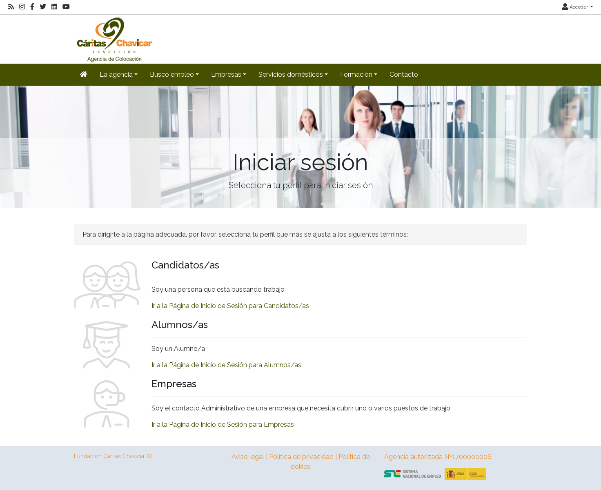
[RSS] (11, 7)
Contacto (404, 74)
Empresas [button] (226, 74)
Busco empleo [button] (172, 74)
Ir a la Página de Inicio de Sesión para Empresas (222, 424)
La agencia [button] (116, 74)
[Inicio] (113, 38)
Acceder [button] (575, 7)
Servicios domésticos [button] (290, 74)
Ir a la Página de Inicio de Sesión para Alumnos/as (226, 365)
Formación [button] (356, 74)
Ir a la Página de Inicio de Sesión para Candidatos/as (230, 306)
